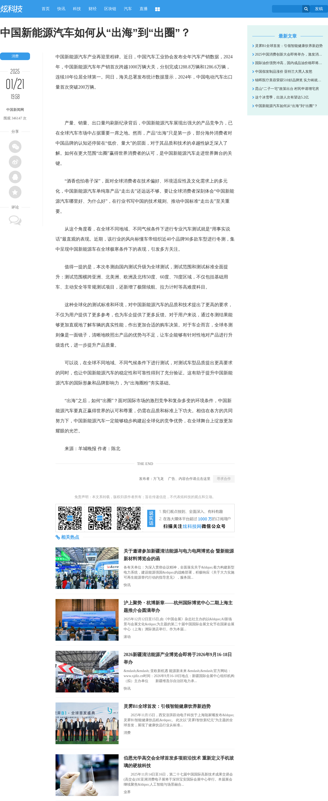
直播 (144, 9)
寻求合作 (224, 479)
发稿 (319, 9)
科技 (77, 9)
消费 (15, 56)
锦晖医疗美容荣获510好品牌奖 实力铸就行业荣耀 (287, 80)
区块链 (110, 9)
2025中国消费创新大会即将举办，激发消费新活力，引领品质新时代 (287, 54)
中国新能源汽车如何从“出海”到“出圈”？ (285, 106)
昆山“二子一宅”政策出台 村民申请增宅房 (285, 89)
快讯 (61, 9)
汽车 (128, 9)
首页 (46, 9)
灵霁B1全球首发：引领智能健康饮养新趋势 (167, 706)
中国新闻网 (15, 110)
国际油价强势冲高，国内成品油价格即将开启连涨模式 (287, 63)
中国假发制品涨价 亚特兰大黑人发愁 (282, 71)
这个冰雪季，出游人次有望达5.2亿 (280, 97)
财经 (93, 9)
